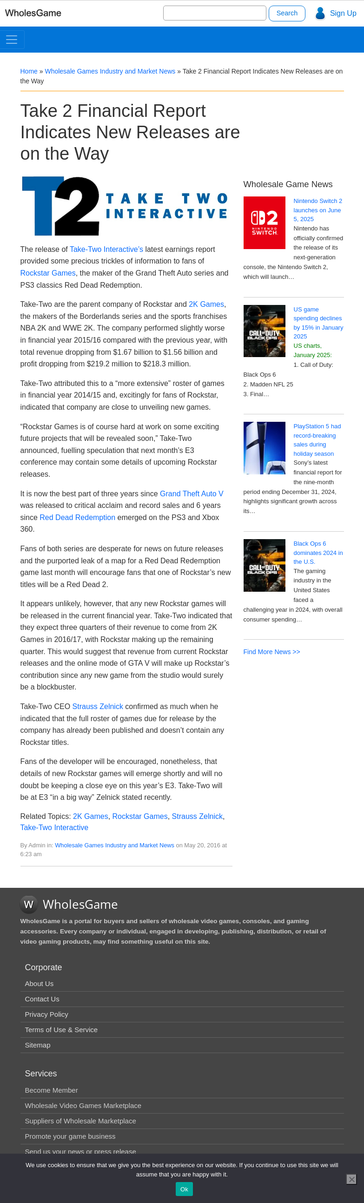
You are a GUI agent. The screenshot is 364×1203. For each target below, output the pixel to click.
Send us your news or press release (80, 1152)
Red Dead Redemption (77, 517)
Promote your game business (70, 1136)
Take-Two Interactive (54, 827)
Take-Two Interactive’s (106, 249)
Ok (184, 1189)
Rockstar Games (48, 273)
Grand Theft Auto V (192, 494)
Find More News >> (272, 652)
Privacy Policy (46, 1014)
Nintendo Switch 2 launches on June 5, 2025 (318, 210)
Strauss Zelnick (98, 706)
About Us (39, 983)
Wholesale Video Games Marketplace (83, 1105)
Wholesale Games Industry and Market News (110, 71)
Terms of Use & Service (61, 1030)
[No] (351, 1179)
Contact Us (42, 999)
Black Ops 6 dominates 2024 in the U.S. (318, 552)
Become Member (51, 1090)
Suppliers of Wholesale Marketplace (80, 1121)
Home (29, 71)
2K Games (206, 304)
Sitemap (38, 1045)
